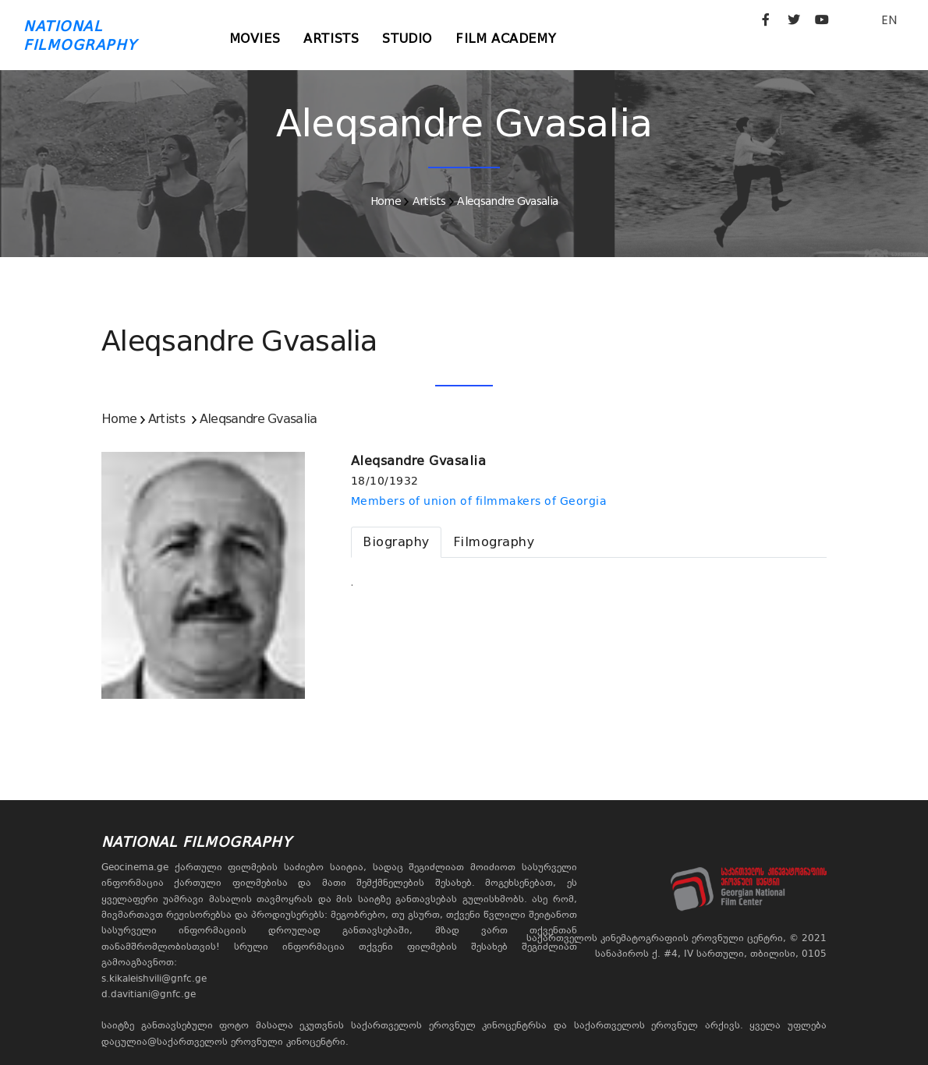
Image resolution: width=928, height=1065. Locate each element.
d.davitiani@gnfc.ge (148, 994)
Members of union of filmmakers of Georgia (479, 501)
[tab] (396, 542)
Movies (255, 38)
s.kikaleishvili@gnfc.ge (154, 978)
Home (385, 201)
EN (889, 20)
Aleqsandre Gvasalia (507, 201)
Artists (331, 38)
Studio (407, 38)
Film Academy (505, 38)
